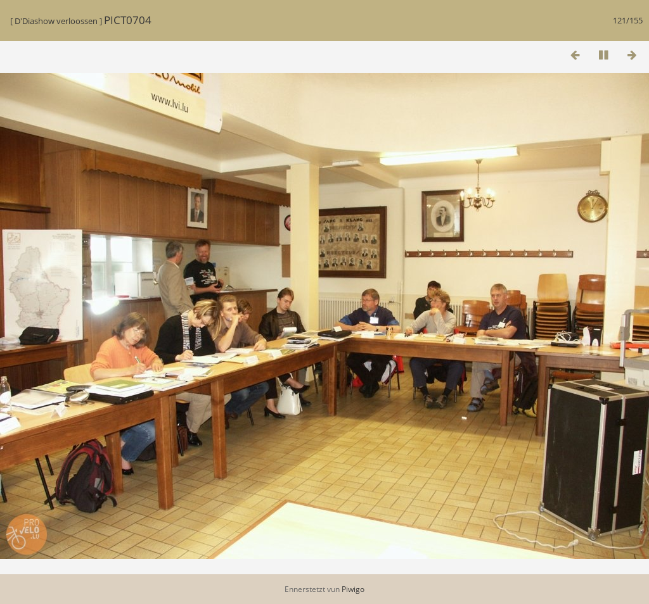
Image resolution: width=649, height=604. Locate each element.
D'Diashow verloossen (56, 21)
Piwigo (353, 589)
